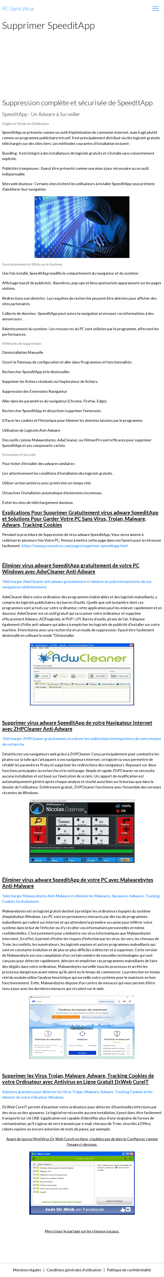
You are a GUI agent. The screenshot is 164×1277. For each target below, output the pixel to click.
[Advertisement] (82, 66)
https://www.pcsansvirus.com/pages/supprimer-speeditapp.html (75, 546)
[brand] (18, 9)
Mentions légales (27, 1270)
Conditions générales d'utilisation (74, 1270)
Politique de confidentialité (129, 1270)
